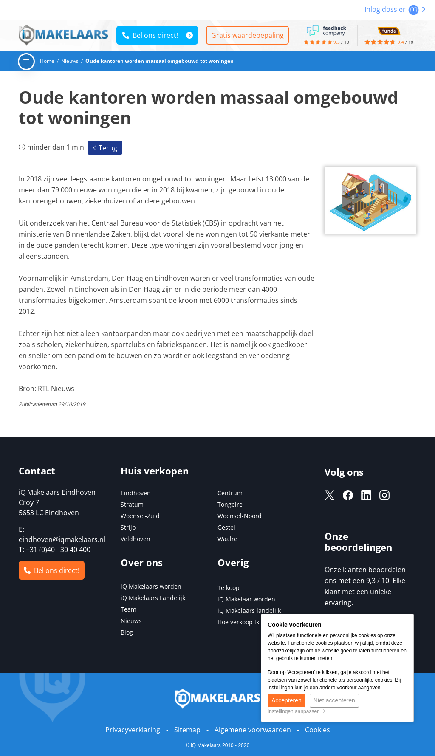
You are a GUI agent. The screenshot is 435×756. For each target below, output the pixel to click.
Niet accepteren (334, 700)
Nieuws (131, 621)
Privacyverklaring (132, 729)
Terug (105, 147)
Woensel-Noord (240, 516)
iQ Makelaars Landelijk (153, 598)
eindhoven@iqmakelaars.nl (62, 539)
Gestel (226, 527)
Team (128, 609)
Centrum (230, 493)
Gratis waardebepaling (247, 35)
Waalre (227, 539)
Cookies (317, 729)
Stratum (132, 504)
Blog (127, 632)
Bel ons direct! (150, 35)
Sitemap (187, 729)
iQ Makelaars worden (151, 586)
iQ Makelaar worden (246, 599)
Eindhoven (136, 493)
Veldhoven (135, 539)
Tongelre (230, 504)
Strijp (128, 527)
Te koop (229, 588)
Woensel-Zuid (140, 516)
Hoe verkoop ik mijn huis (253, 622)
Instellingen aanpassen (297, 711)
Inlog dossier (395, 9)
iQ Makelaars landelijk (249, 610)
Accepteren (286, 700)
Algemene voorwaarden (253, 729)
